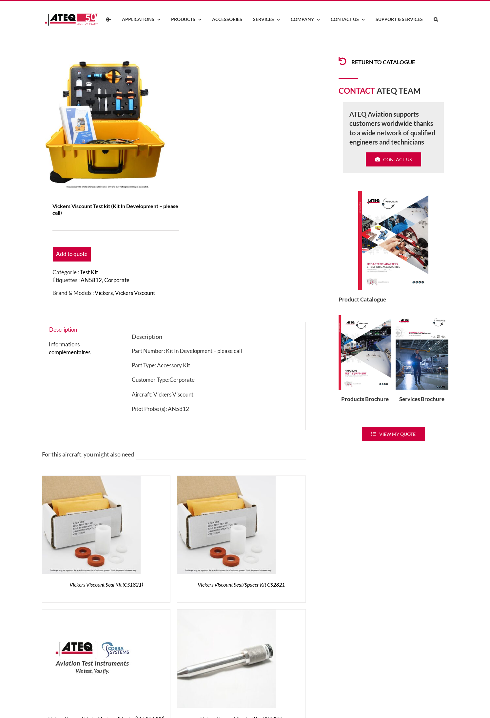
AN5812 (91, 280)
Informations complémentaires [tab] (69, 348)
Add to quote (72, 253)
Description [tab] (63, 329)
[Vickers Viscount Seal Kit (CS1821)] (91, 479)
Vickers (104, 292)
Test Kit (89, 272)
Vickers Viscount (135, 292)
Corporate (116, 280)
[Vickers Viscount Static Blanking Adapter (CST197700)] (91, 613)
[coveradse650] (393, 193)
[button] (436, 19)
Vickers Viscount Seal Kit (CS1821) (106, 584)
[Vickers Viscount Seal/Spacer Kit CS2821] (226, 479)
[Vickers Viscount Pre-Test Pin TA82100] (226, 613)
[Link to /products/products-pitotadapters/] (342, 61)
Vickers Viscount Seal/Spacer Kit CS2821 (241, 584)
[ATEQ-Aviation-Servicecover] (422, 318)
